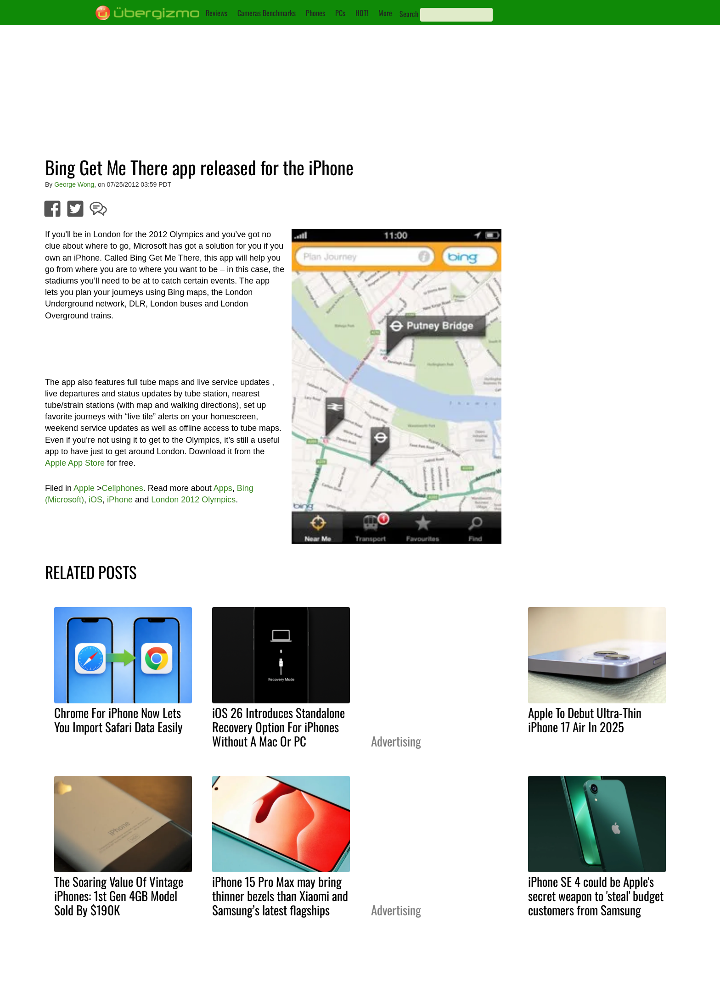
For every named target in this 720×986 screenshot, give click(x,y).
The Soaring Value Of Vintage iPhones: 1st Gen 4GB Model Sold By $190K (118, 895)
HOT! (361, 12)
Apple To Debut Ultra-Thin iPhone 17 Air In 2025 (584, 719)
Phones (315, 12)
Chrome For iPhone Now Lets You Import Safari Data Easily (118, 719)
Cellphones (122, 488)
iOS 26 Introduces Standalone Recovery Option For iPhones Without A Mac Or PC (278, 726)
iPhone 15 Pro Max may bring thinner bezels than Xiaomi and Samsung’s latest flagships (280, 895)
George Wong (74, 184)
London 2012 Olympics (193, 499)
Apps (223, 488)
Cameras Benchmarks (266, 12)
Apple (84, 488)
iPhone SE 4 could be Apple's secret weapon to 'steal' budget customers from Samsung (596, 895)
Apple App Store (75, 463)
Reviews (216, 12)
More (385, 12)
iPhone (120, 499)
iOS (95, 499)
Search (408, 13)
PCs (340, 12)
